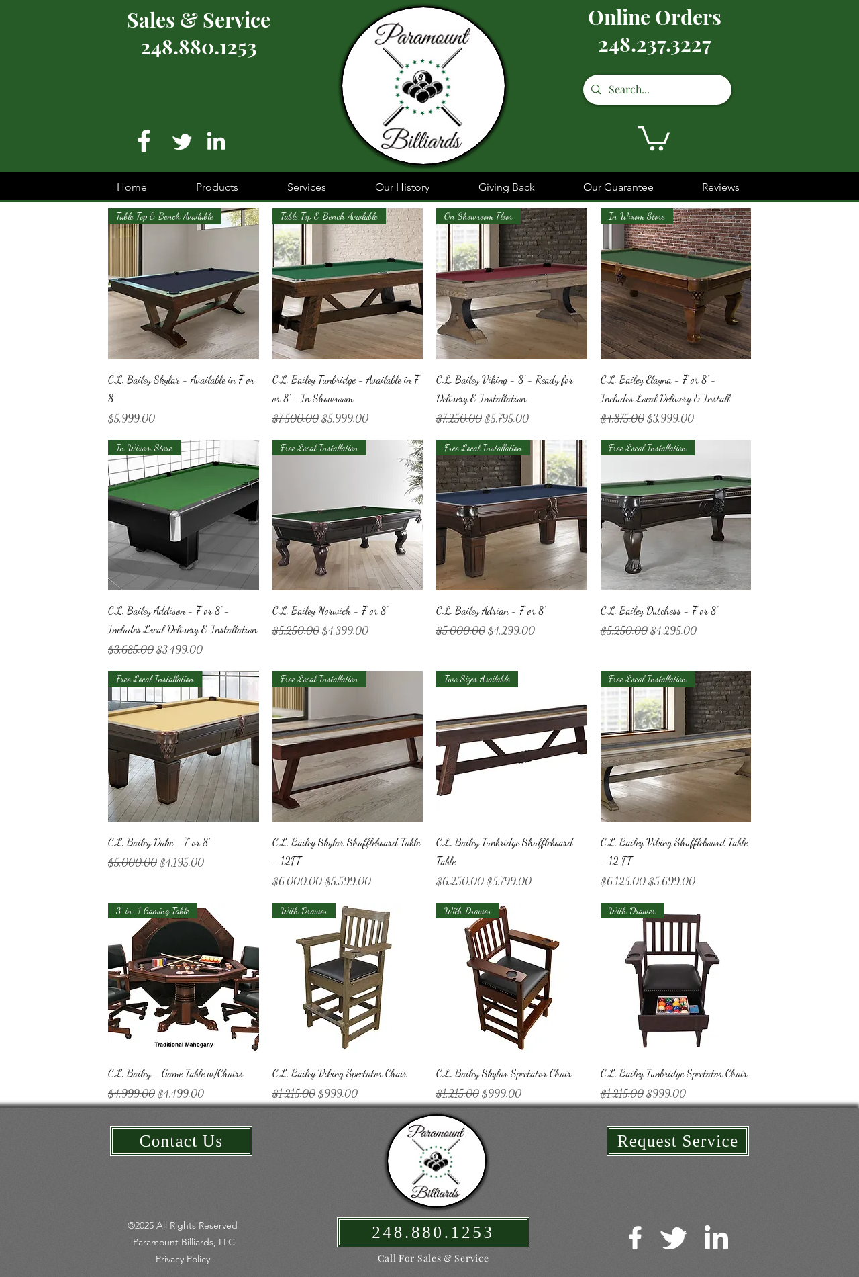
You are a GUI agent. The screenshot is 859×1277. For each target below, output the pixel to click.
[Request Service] (678, 1141)
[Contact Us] (181, 1141)
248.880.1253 (198, 46)
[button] (654, 137)
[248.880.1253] (433, 1232)
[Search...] (656, 90)
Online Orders (654, 16)
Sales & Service (198, 19)
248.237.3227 (654, 43)
